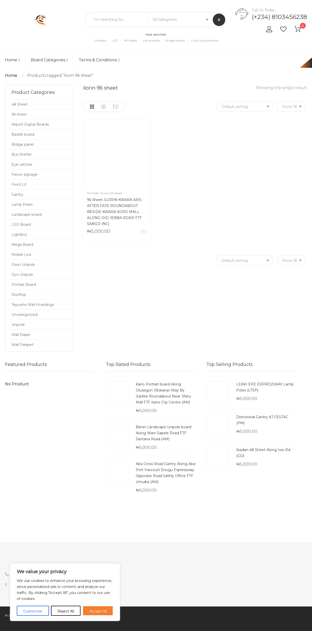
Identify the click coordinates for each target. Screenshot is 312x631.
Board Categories (49, 60)
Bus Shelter (22, 154)
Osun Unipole (23, 264)
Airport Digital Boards (30, 124)
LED (115, 40)
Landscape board (27, 214)
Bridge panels (175, 40)
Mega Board (22, 244)
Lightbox (19, 234)
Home (12, 60)
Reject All (66, 611)
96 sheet (93, 193)
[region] (65, 592)
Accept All (98, 611)
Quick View (144, 231)
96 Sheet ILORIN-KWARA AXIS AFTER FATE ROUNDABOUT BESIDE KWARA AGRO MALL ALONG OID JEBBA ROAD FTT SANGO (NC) (114, 211)
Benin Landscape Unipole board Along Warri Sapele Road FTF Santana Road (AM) (163, 433)
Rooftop (19, 294)
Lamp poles (151, 40)
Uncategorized (25, 314)
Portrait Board (24, 284)
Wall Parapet (23, 344)
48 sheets (130, 40)
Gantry (17, 194)
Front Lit (19, 184)
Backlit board (23, 134)
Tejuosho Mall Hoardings (33, 304)
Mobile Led (21, 254)
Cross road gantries (204, 40)
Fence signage (25, 174)
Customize (32, 611)
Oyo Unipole (22, 274)
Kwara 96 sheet (111, 193)
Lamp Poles (22, 204)
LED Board (21, 224)
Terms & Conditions (99, 60)
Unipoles (100, 40)
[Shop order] (245, 106)
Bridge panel (23, 144)
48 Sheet (20, 104)
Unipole (18, 324)
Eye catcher (22, 164)
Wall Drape (21, 334)
